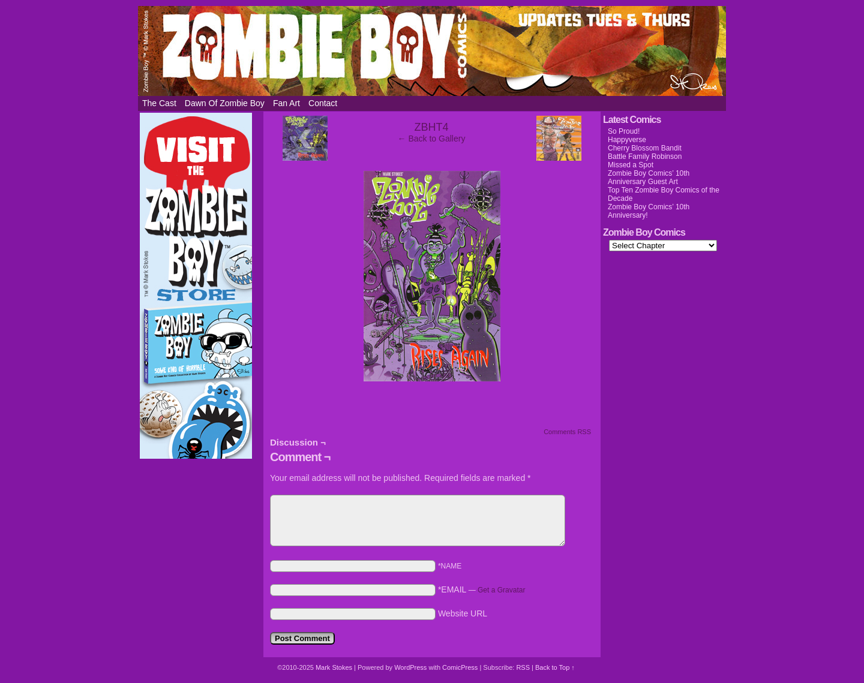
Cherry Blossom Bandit (645, 148)
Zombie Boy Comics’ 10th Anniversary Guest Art (648, 177)
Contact (322, 103)
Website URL (462, 613)
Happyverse (627, 140)
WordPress (410, 667)
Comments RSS (567, 431)
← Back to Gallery (432, 138)
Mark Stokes (335, 667)
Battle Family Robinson (645, 156)
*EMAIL (482, 589)
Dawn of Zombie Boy (225, 103)
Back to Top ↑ (555, 667)
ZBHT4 (431, 127)
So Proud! (624, 131)
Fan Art (286, 103)
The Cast (159, 103)
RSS (523, 667)
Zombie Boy (432, 51)
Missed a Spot (630, 165)
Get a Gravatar (501, 590)
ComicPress (460, 667)
